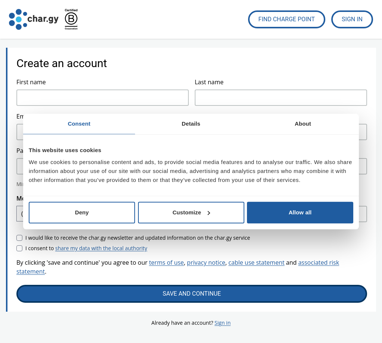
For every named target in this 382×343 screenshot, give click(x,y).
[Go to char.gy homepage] (34, 19)
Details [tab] (191, 123)
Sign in (223, 322)
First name (31, 82)
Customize (191, 212)
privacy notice (206, 262)
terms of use (166, 262)
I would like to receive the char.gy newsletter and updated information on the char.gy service (137, 237)
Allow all (300, 212)
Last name (209, 82)
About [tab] (303, 123)
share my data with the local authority (101, 248)
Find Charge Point (287, 19)
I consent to (86, 248)
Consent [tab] (79, 123)
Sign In (352, 19)
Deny (82, 212)
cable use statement (256, 262)
